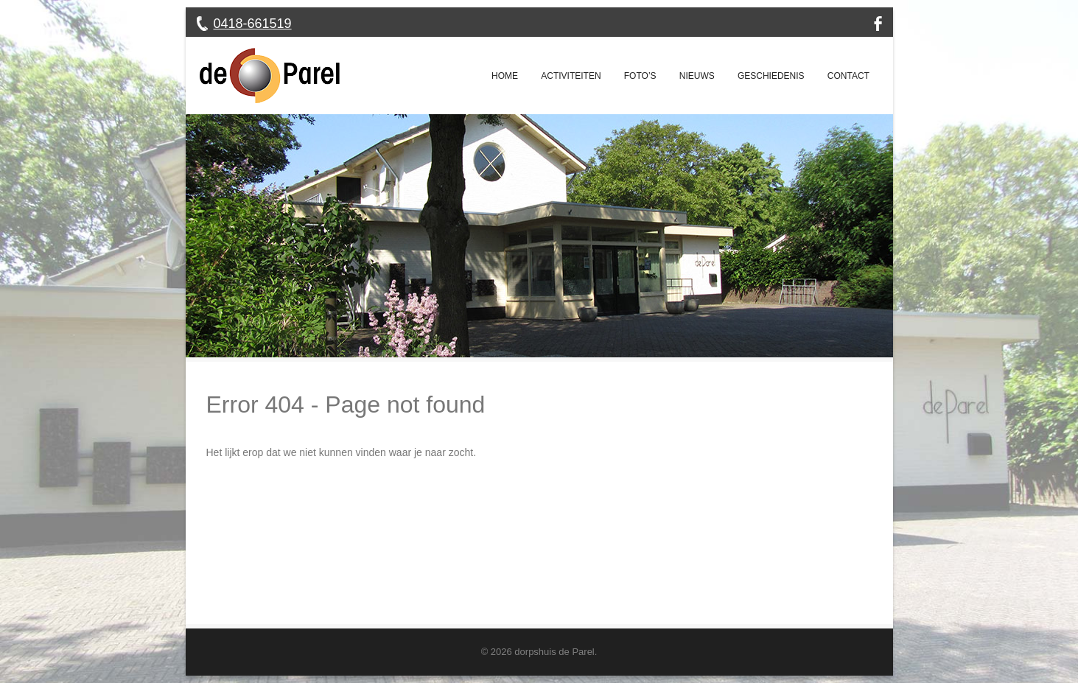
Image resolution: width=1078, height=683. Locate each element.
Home (504, 76)
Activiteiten (571, 76)
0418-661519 (253, 23)
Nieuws (697, 76)
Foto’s (640, 76)
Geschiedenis (771, 76)
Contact (848, 76)
